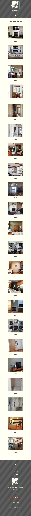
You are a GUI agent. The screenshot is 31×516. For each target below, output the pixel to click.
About (15, 464)
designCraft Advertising (18, 512)
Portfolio (15, 471)
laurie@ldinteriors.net (15, 491)
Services (15, 468)
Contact (15, 474)
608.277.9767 (15, 489)
